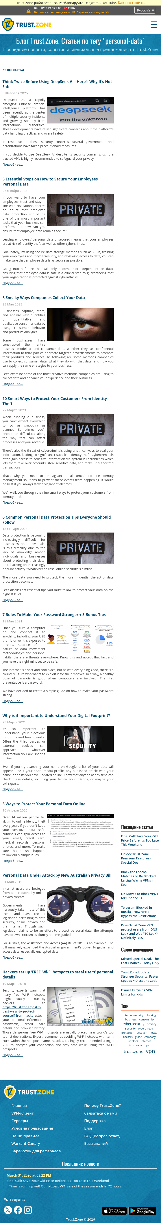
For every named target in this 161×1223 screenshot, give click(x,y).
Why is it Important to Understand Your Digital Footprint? (56, 715)
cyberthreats (146, 1028)
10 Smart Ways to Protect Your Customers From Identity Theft (54, 401)
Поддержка (95, 1120)
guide (138, 1037)
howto (153, 1033)
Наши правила (25, 1135)
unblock (133, 1041)
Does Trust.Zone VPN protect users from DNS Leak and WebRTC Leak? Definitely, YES (139, 931)
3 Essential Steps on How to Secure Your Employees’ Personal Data (50, 181)
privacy (151, 1024)
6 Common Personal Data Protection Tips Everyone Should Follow (56, 520)
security (130, 1028)
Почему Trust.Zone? (102, 1105)
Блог (88, 1128)
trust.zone (134, 1051)
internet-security (133, 1015)
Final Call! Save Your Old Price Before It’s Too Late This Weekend (140, 840)
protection (127, 1033)
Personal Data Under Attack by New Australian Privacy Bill (56, 875)
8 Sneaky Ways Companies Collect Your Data (43, 297)
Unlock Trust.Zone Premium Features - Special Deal (136, 858)
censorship (146, 1019)
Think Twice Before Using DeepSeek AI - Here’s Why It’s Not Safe (57, 84)
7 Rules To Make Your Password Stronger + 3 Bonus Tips (54, 614)
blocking (151, 1015)
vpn (150, 1050)
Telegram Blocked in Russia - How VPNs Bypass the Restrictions (139, 911)
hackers (128, 1037)
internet (146, 1041)
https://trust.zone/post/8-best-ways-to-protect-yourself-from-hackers (21, 1011)
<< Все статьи (13, 70)
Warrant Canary (25, 1143)
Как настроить (131, 2)
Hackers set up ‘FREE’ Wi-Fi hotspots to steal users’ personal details (57, 974)
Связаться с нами (100, 1113)
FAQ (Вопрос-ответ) (102, 1135)
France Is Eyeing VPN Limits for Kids (137, 992)
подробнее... (12, 164)
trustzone (135, 1045)
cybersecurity (133, 1023)
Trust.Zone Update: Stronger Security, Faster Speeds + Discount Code (140, 976)
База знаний (96, 1143)
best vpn (142, 1033)
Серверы (19, 1120)
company (149, 1037)
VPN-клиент (22, 1113)
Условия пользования (32, 1128)
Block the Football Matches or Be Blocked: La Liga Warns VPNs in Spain (139, 878)
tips (146, 1045)
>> (71, 12)
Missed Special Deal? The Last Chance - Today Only (140, 961)
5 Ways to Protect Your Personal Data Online (43, 803)
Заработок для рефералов (36, 1150)
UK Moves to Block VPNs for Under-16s (139, 896)
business (131, 1019)
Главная (19, 1105)
